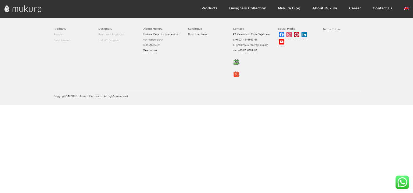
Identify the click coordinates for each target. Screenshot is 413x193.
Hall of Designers (109, 40)
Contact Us (382, 8)
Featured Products (111, 34)
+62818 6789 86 (247, 50)
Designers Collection (247, 8)
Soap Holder (61, 40)
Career (355, 8)
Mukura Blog (289, 8)
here (204, 34)
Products (209, 8)
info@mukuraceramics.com (252, 45)
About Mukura (324, 8)
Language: (406, 8)
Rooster (58, 34)
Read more (150, 50)
